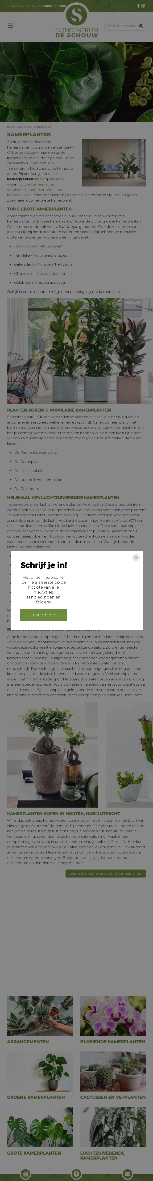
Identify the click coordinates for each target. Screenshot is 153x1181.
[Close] (136, 557)
